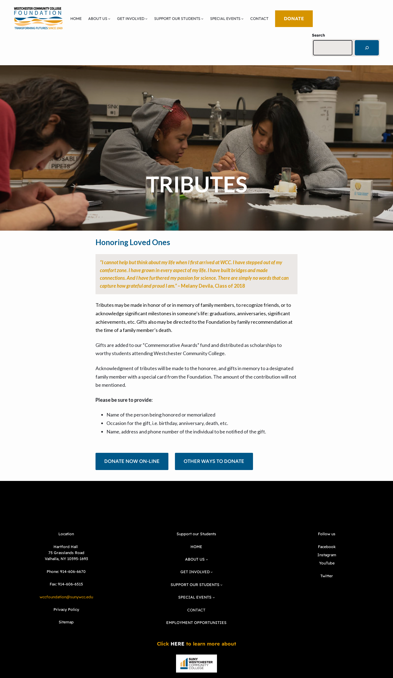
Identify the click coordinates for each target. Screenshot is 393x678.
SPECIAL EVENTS (225, 18)
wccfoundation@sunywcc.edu (66, 596)
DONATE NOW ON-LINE (132, 461)
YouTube (327, 563)
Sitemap (66, 622)
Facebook (327, 546)
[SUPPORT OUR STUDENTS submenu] (202, 18)
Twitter (326, 575)
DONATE (294, 18)
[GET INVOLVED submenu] (146, 18)
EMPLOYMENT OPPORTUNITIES (196, 622)
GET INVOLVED (130, 18)
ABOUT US (97, 18)
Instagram (326, 554)
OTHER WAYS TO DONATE (214, 461)
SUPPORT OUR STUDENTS (177, 18)
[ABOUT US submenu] (109, 18)
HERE (177, 644)
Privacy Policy (66, 609)
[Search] (367, 47)
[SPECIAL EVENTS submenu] (242, 18)
